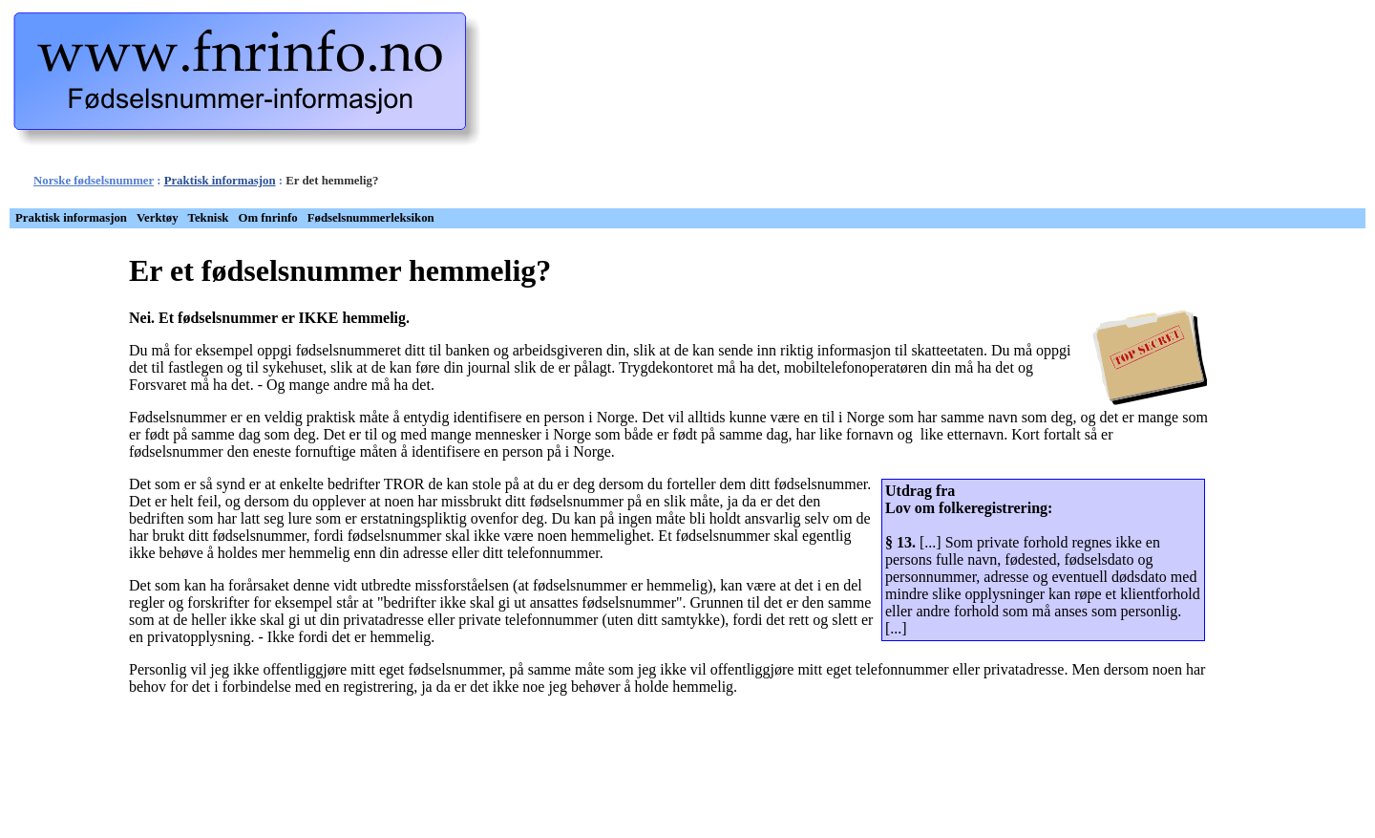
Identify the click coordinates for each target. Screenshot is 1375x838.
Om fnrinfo (268, 218)
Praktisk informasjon (220, 180)
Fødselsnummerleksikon (370, 218)
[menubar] (225, 218)
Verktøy (158, 218)
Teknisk (208, 218)
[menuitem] (71, 218)
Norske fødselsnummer (93, 180)
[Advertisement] (782, 108)
